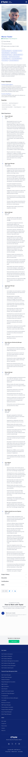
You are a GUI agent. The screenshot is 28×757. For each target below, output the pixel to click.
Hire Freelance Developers (7, 654)
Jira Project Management (6, 58)
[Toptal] (7, 2)
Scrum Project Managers (6, 711)
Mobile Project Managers (6, 677)
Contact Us (3, 723)
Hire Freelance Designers (6, 656)
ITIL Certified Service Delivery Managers (9, 698)
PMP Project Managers (6, 705)
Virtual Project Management (6, 50)
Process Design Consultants (7, 707)
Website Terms (14, 751)
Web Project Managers (6, 675)
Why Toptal (3, 721)
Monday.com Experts (5, 702)
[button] (14, 113)
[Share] (4, 591)
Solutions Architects (5, 679)
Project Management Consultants (8, 681)
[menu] (26, 2)
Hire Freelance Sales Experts (7, 667)
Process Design (4, 56)
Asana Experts (4, 688)
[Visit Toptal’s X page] (12, 744)
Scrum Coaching (5, 60)
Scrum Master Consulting (17, 50)
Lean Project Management (13, 60)
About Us (3, 730)
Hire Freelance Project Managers (8, 663)
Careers (3, 728)
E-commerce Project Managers (7, 693)
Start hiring (14, 641)
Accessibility (20, 751)
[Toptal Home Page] (14, 737)
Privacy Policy (8, 751)
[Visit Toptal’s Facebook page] (15, 744)
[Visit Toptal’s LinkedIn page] (9, 744)
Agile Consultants (5, 686)
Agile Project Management (18, 54)
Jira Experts (3, 700)
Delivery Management (5, 52)
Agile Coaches (4, 684)
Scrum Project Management (16, 58)
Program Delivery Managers (7, 709)
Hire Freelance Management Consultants (10, 661)
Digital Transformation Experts (7, 691)
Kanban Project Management (7, 54)
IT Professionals (4, 695)
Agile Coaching (13, 52)
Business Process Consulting (14, 56)
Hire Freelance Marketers (6, 658)
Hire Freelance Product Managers (8, 665)
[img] (9, 38)
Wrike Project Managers (6, 714)
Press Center (4, 725)
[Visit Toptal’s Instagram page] (19, 744)
